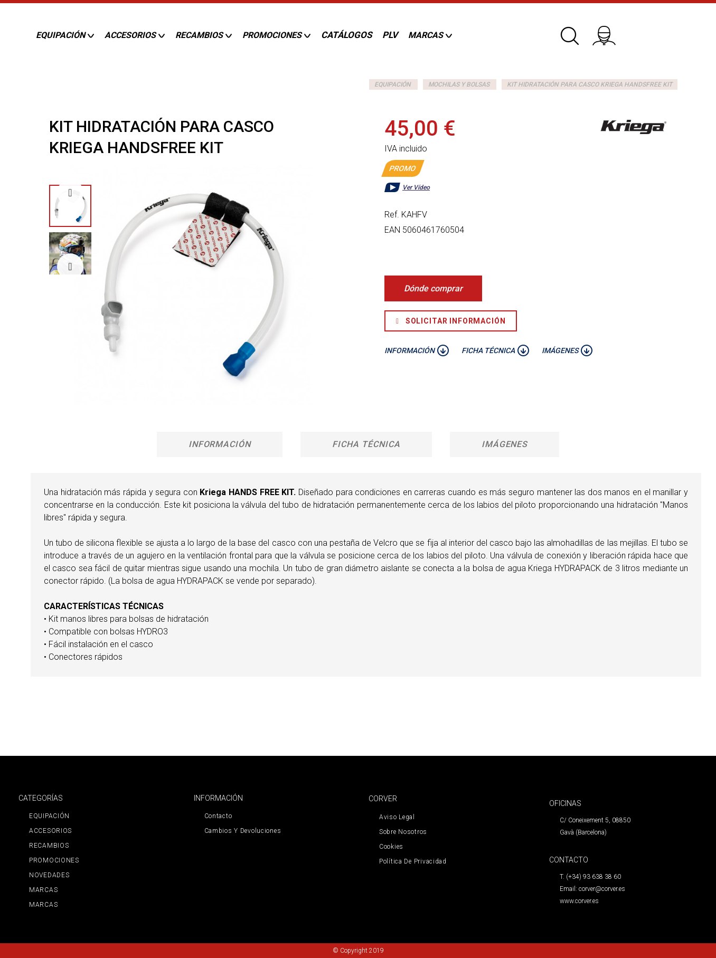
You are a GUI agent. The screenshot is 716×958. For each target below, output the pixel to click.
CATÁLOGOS (346, 35)
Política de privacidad (413, 861)
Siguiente (70, 266)
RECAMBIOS (49, 845)
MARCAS (43, 890)
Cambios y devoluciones (242, 830)
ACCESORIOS (50, 830)
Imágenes (505, 444)
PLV (390, 35)
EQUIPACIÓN (392, 84)
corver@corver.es (602, 889)
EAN (392, 230)
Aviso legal (397, 817)
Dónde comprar (433, 288)
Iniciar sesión (610, 31)
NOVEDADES (49, 875)
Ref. (391, 215)
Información (220, 444)
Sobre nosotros (403, 832)
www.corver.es (579, 901)
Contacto (218, 816)
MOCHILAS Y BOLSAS (458, 84)
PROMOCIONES (54, 860)
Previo (70, 192)
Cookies (391, 846)
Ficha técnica (366, 444)
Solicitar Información (450, 321)
